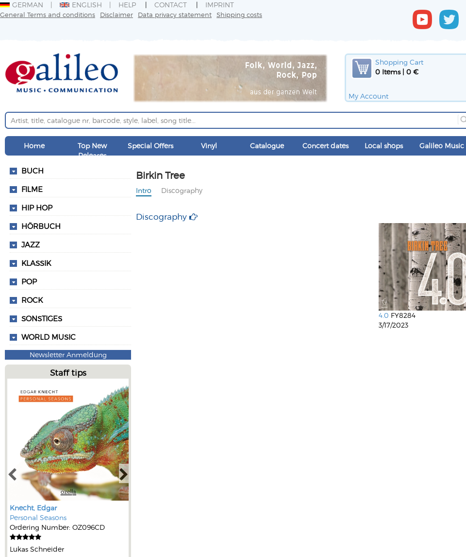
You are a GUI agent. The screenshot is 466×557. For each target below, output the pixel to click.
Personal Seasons (38, 517)
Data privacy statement (175, 14)
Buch (32, 170)
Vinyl (209, 145)
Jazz (30, 244)
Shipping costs (239, 14)
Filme (32, 189)
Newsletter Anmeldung (68, 354)
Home (34, 145)
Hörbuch (41, 226)
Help (127, 4)
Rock (32, 300)
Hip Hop (36, 207)
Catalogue (267, 145)
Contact (170, 4)
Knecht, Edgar (33, 508)
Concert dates (325, 145)
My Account (368, 96)
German (21, 4)
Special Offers (150, 145)
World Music (48, 336)
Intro (143, 190)
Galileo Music (441, 145)
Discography (181, 190)
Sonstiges (41, 318)
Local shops (384, 145)
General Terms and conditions (47, 14)
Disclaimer (116, 14)
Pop (29, 281)
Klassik (36, 263)
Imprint (219, 4)
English (81, 4)
